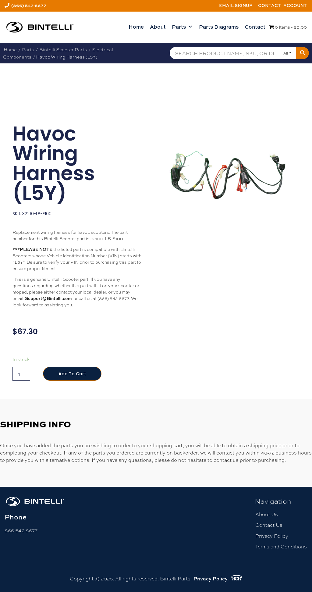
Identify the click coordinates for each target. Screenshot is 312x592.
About (158, 26)
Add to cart (72, 374)
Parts (182, 27)
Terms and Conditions (281, 546)
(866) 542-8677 (28, 5)
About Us (266, 514)
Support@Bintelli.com (48, 298)
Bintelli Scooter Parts (63, 49)
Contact (269, 5)
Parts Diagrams (219, 26)
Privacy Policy (271, 535)
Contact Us (268, 524)
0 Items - (288, 27)
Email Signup (236, 5)
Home (136, 26)
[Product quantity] (21, 374)
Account (295, 5)
